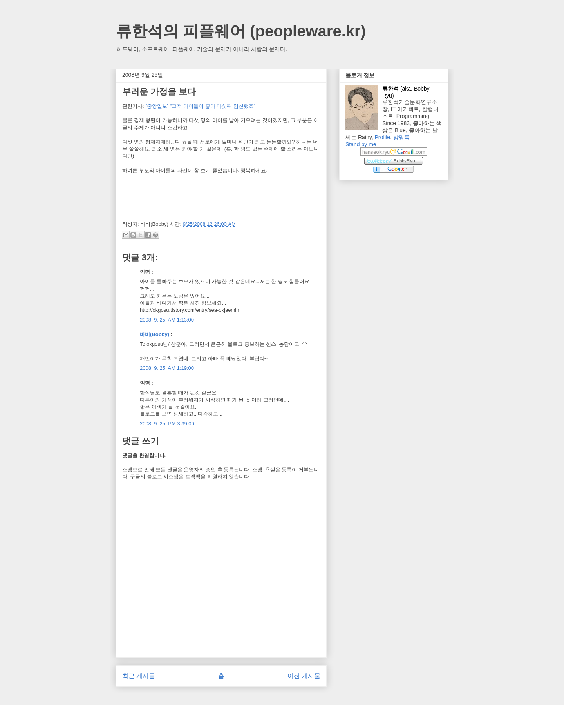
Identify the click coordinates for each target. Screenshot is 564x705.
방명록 (401, 137)
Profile (382, 137)
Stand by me (360, 144)
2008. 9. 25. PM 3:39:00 (167, 424)
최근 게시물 (138, 675)
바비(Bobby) (154, 334)
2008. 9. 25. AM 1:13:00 (167, 320)
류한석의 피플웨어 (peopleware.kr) (241, 31)
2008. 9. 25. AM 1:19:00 (167, 368)
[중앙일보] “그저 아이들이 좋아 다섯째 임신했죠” (200, 106)
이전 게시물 (303, 675)
